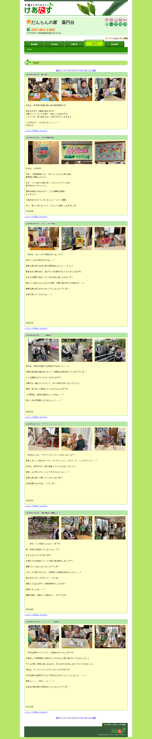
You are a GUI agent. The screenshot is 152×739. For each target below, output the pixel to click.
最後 (94, 70)
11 (89, 70)
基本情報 (34, 44)
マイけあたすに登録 (118, 38)
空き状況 (54, 44)
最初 (58, 70)
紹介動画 (114, 44)
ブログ (94, 43)
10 (86, 70)
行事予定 (74, 44)
